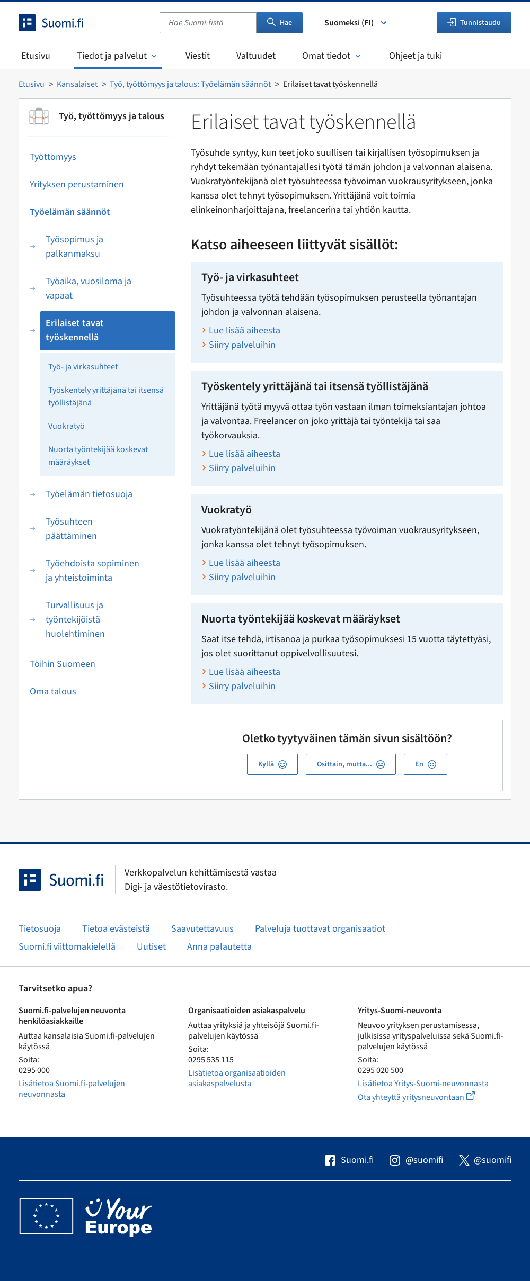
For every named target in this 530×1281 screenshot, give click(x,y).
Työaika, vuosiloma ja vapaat (88, 288)
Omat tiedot (332, 55)
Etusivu (35, 55)
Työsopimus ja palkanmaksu (74, 246)
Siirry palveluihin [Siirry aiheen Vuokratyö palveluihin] (242, 577)
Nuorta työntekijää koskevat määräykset (98, 456)
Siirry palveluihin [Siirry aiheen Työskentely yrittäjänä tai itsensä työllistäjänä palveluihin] (242, 468)
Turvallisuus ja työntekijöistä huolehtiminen (75, 619)
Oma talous (53, 691)
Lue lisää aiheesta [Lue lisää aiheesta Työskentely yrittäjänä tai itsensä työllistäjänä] (244, 454)
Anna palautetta (219, 946)
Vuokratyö (66, 426)
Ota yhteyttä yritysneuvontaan (428, 1097)
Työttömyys (53, 157)
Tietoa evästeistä (116, 928)
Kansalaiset (77, 84)
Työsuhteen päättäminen (71, 529)
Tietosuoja (40, 928)
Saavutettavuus (202, 928)
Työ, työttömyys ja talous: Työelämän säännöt (190, 84)
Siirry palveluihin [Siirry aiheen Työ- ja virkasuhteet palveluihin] (242, 344)
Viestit (198, 55)
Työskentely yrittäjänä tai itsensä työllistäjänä (106, 396)
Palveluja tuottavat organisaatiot (320, 928)
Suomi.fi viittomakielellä (67, 946)
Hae (279, 22)
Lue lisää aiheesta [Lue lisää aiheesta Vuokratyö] (244, 563)
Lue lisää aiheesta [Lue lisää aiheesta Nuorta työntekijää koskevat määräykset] (244, 672)
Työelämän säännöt (70, 212)
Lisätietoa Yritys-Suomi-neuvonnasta (423, 1083)
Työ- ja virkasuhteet (83, 367)
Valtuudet (256, 55)
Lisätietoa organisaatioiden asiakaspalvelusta (237, 1078)
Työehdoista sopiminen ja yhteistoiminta (92, 570)
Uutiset (151, 946)
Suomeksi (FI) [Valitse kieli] (356, 23)
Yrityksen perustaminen (77, 184)
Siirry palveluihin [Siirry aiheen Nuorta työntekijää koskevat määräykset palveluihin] (242, 686)
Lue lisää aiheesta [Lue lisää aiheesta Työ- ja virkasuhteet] (244, 330)
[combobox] (208, 22)
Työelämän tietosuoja (89, 494)
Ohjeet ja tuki (415, 55)
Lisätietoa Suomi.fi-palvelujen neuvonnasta (72, 1088)
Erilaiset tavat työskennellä (75, 330)
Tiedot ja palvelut (118, 55)
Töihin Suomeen (62, 664)
